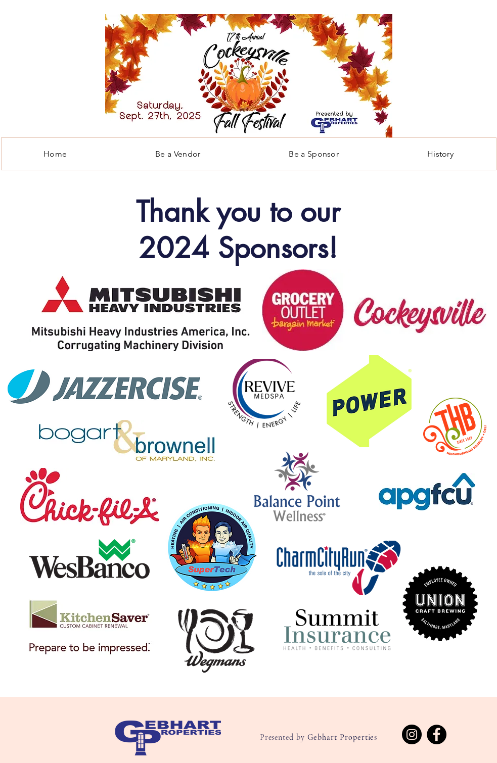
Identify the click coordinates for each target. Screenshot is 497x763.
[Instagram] (412, 734)
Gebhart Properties (342, 737)
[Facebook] (436, 734)
